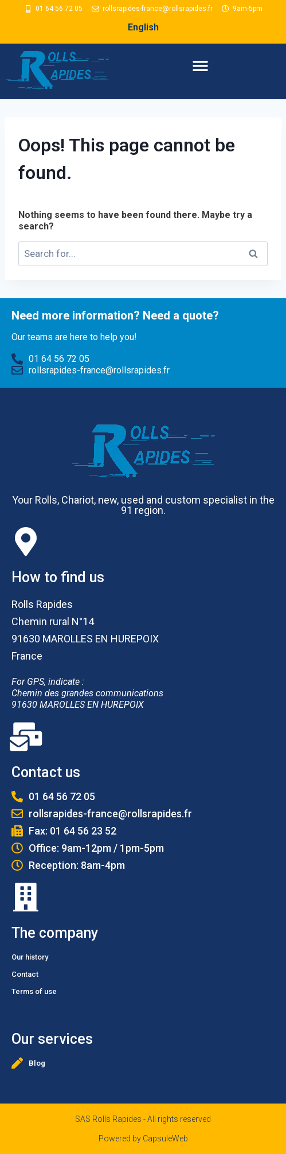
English (143, 27)
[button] (200, 66)
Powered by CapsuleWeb (143, 1138)
